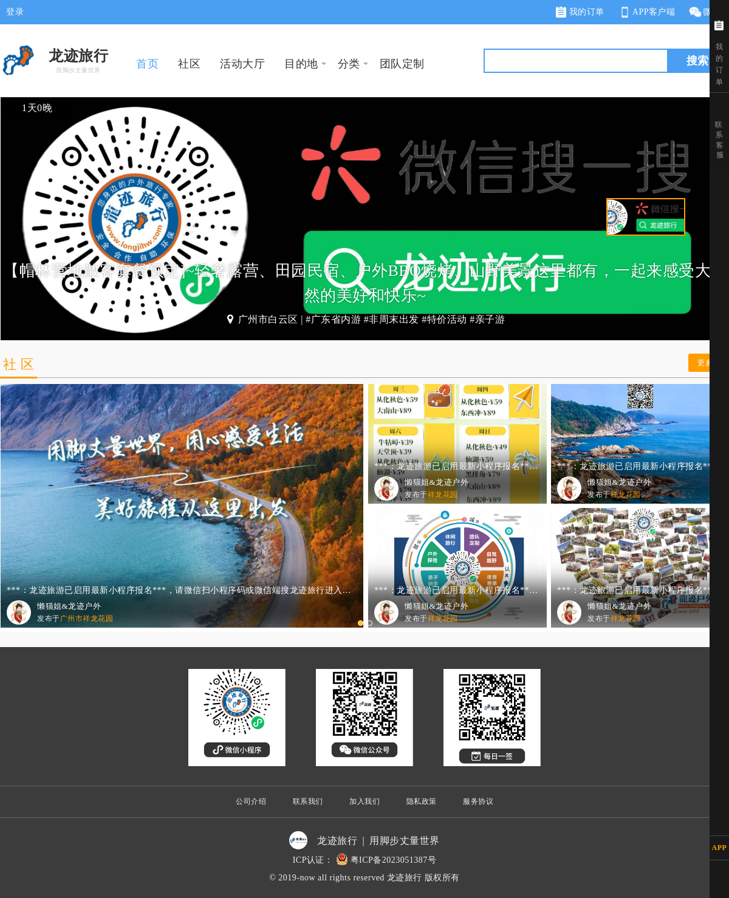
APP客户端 (646, 12)
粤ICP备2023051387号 (394, 860)
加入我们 (364, 801)
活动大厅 (242, 64)
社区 (189, 64)
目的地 (301, 64)
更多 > (708, 362)
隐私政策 (421, 801)
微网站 (709, 12)
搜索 (697, 61)
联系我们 (308, 801)
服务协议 (478, 801)
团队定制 (402, 64)
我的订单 (580, 12)
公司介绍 (251, 801)
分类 (349, 64)
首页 (147, 64)
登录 (15, 11)
